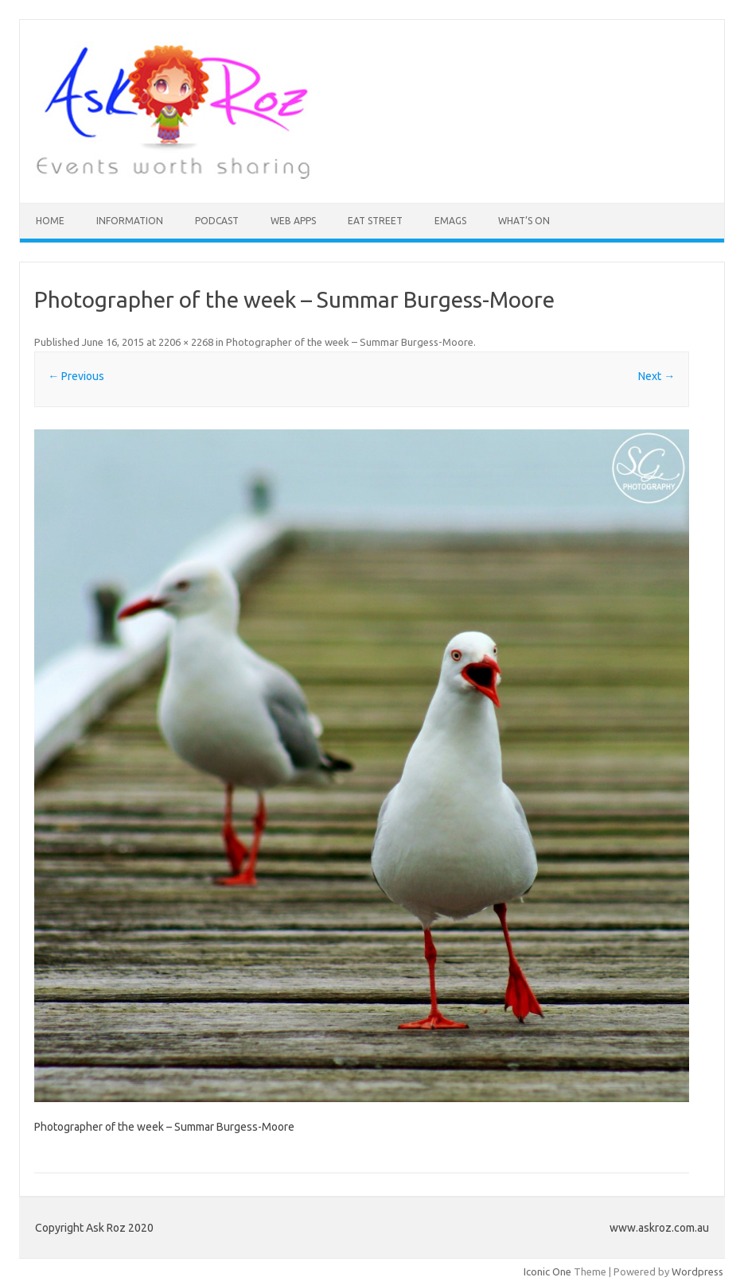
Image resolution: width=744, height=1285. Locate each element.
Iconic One (547, 1271)
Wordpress (697, 1271)
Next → (656, 376)
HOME (50, 220)
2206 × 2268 (185, 341)
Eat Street (375, 220)
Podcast (217, 220)
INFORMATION (129, 220)
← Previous (76, 376)
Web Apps (293, 220)
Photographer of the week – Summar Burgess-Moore (349, 341)
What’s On (524, 220)
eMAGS (450, 220)
